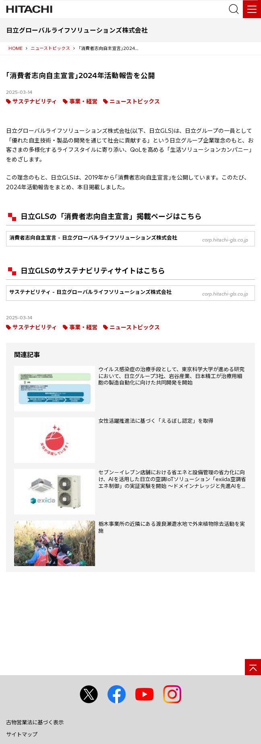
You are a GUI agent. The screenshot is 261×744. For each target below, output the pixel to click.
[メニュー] (252, 9)
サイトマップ (21, 734)
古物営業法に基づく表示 (35, 722)
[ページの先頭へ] (253, 667)
